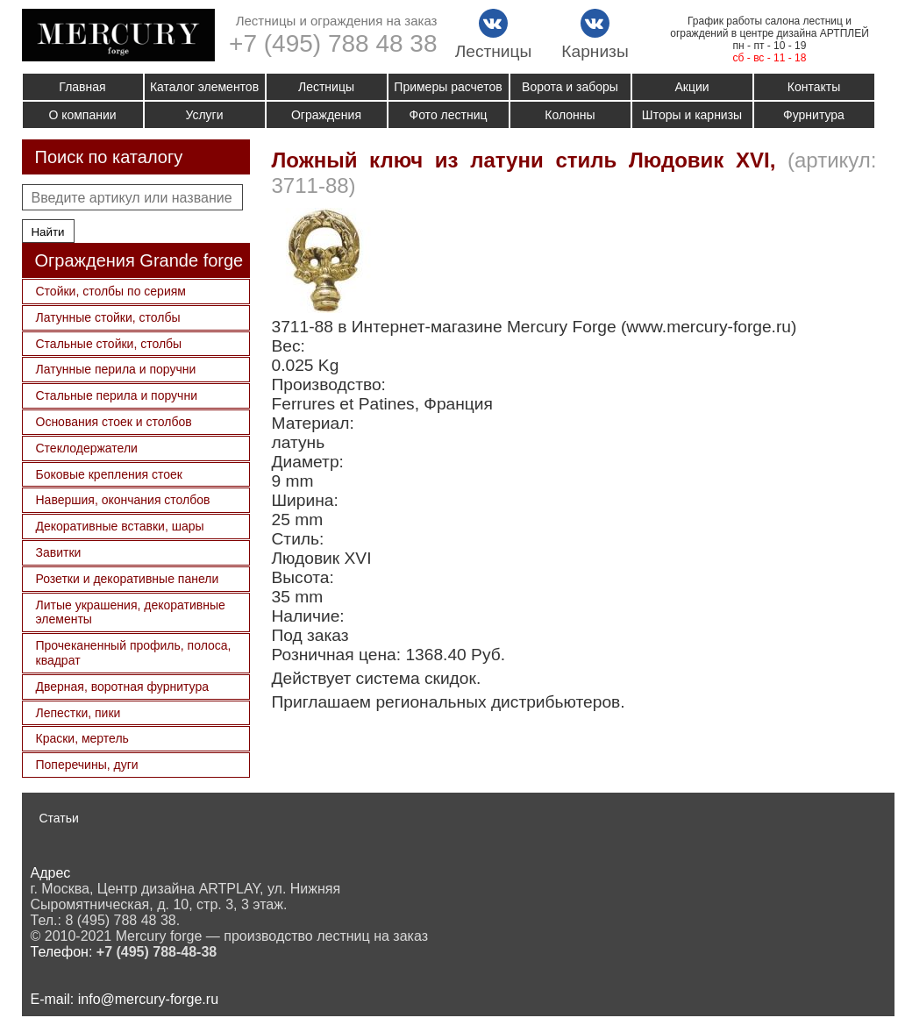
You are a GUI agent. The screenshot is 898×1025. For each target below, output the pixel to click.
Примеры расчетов (448, 87)
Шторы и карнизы (692, 115)
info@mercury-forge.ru (148, 999)
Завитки (59, 552)
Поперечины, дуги (87, 765)
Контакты (814, 87)
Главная (82, 87)
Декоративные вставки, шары (120, 526)
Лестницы (326, 87)
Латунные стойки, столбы (108, 317)
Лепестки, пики (78, 713)
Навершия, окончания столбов (123, 500)
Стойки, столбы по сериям (111, 291)
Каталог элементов (204, 87)
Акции (691, 87)
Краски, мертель (82, 738)
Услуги (204, 115)
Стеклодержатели (87, 448)
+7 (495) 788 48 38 (333, 43)
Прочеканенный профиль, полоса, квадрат (134, 652)
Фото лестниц (449, 115)
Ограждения (326, 115)
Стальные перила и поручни (116, 395)
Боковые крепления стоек (109, 474)
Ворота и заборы (570, 87)
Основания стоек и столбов (114, 422)
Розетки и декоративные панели (127, 579)
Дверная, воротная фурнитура (122, 687)
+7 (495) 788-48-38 (156, 951)
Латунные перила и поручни (116, 369)
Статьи (59, 818)
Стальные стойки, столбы (109, 344)
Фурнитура (814, 115)
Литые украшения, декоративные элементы (130, 612)
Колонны (570, 115)
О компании (82, 115)
